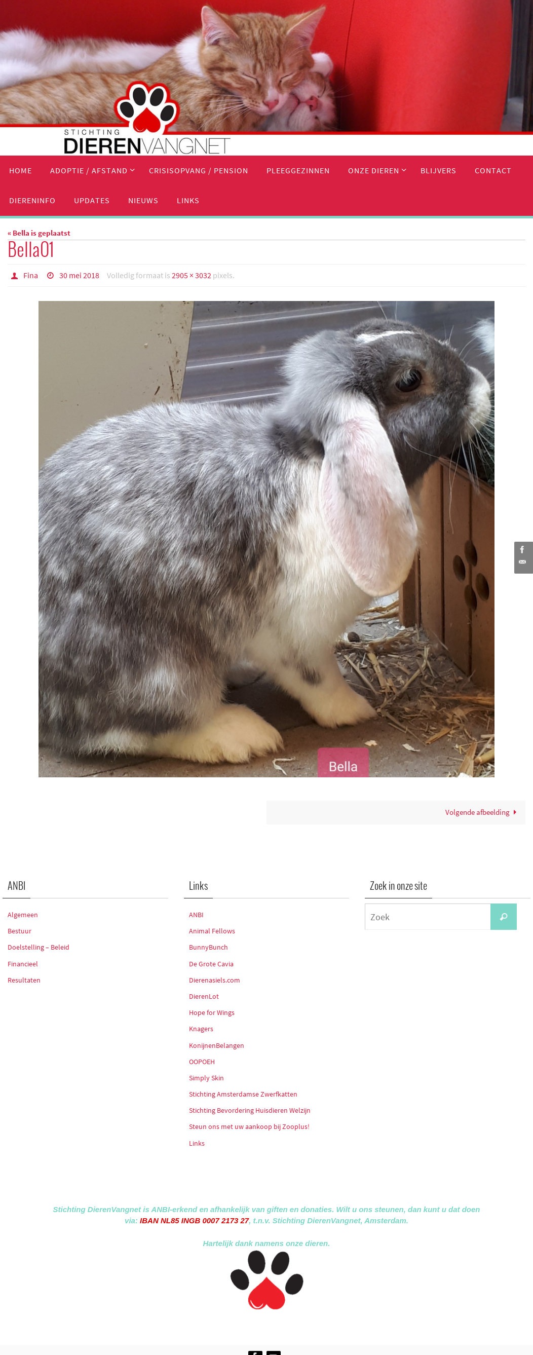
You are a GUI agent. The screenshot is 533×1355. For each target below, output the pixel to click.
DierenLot (204, 995)
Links (197, 1142)
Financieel (23, 963)
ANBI (196, 914)
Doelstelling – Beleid (38, 947)
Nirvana (280, 1325)
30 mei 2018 (79, 275)
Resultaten (24, 979)
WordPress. (313, 1325)
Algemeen (23, 914)
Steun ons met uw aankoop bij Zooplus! (249, 1126)
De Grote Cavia (211, 963)
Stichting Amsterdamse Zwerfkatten (243, 1093)
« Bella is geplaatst (39, 233)
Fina (30, 275)
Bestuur (19, 930)
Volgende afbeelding (482, 812)
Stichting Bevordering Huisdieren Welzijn (250, 1109)
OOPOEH (202, 1061)
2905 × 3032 (191, 275)
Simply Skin (206, 1077)
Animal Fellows (212, 930)
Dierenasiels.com (214, 979)
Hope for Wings (212, 1012)
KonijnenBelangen (216, 1044)
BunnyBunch (208, 947)
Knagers (201, 1028)
